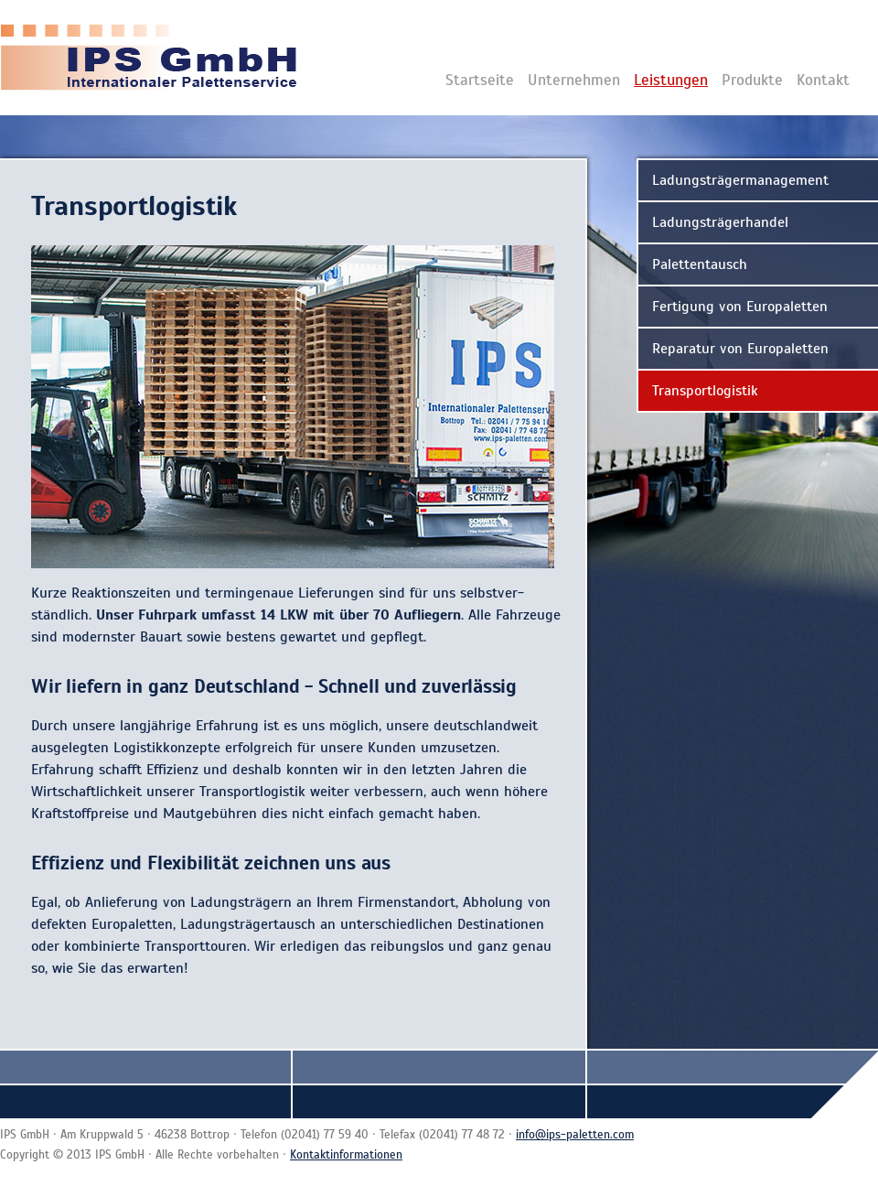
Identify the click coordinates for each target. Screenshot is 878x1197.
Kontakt (823, 80)
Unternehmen (574, 80)
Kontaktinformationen (346, 1155)
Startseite (479, 80)
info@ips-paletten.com (575, 1134)
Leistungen (671, 80)
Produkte (752, 80)
